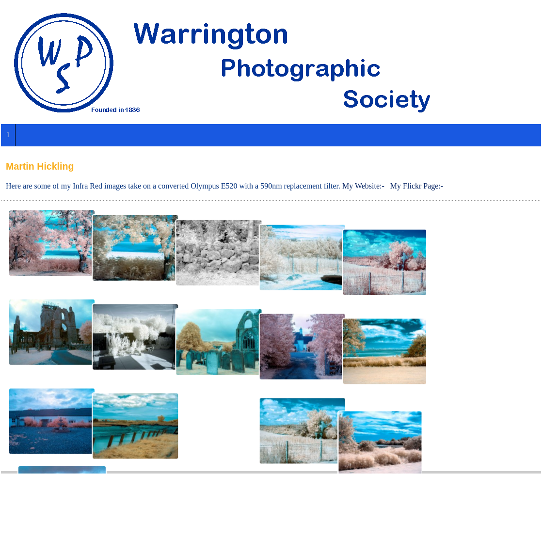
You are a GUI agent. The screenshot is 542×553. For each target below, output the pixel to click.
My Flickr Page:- (416, 186)
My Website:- (363, 186)
